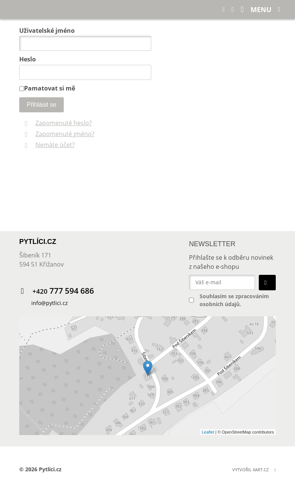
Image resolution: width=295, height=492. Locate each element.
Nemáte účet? (55, 145)
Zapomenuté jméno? (64, 134)
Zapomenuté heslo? (63, 123)
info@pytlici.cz (49, 303)
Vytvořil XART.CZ (250, 469)
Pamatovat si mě (49, 88)
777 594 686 (63, 291)
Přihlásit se (41, 104)
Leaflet (208, 432)
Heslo (27, 59)
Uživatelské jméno (47, 30)
